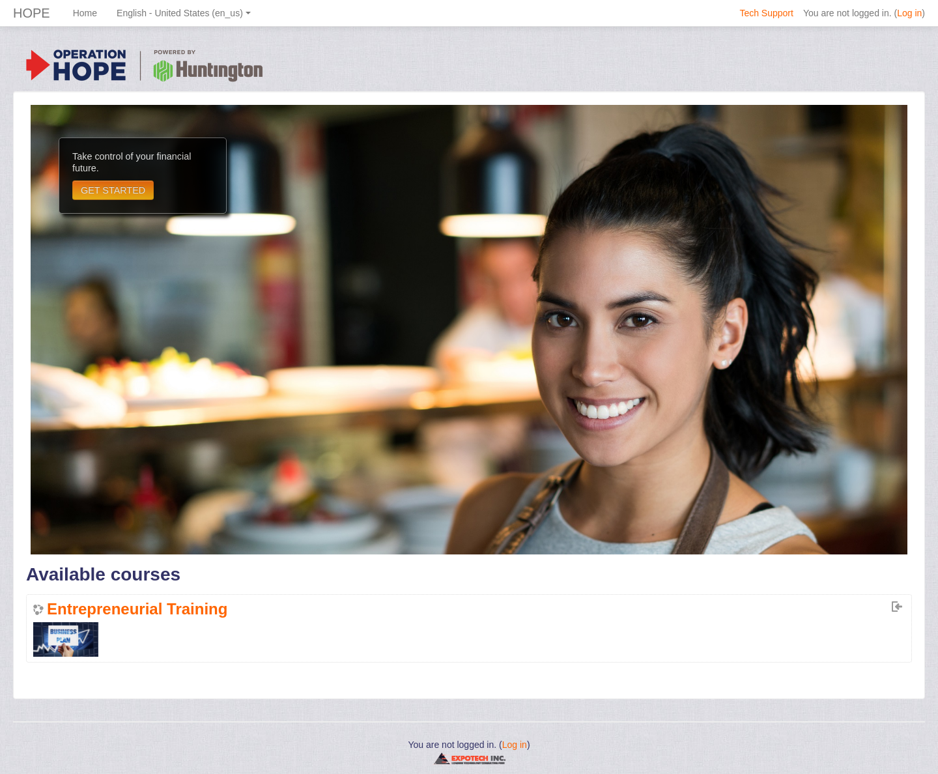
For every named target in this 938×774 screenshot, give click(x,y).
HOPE (31, 13)
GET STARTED (113, 190)
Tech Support (766, 13)
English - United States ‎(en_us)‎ (184, 13)
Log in (909, 13)
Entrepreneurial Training (137, 609)
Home (85, 13)
